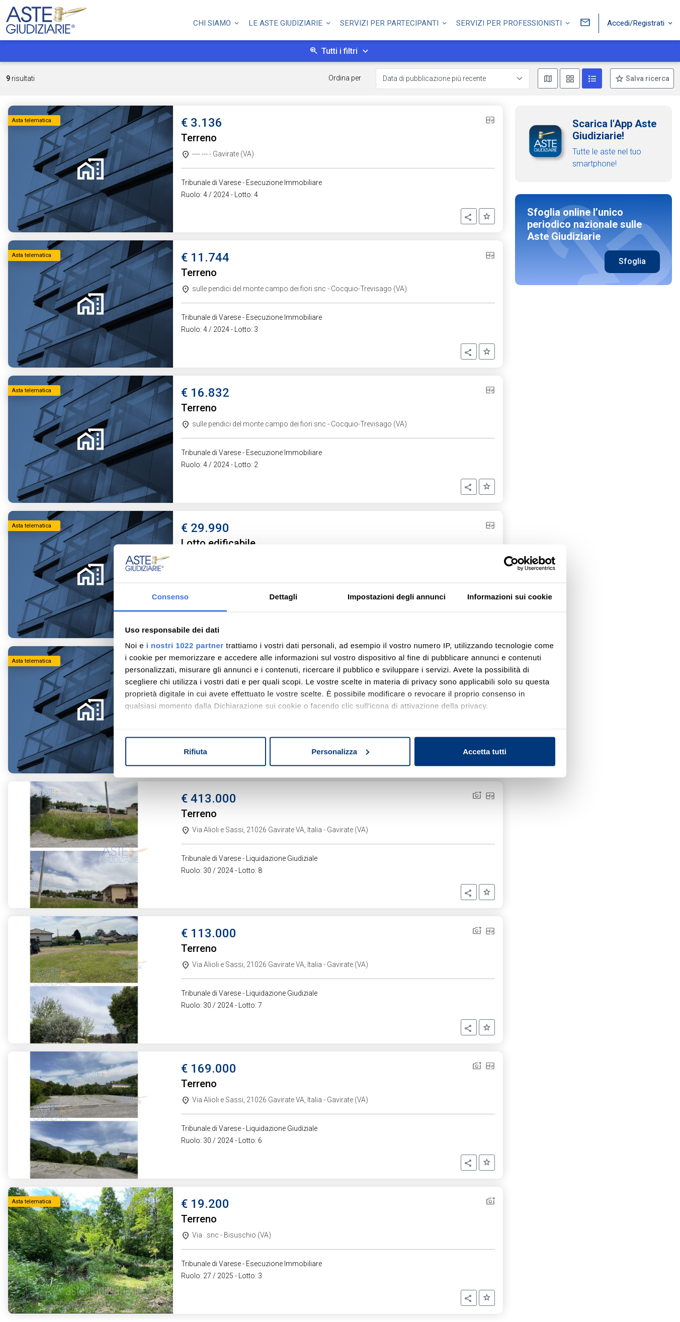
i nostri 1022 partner (185, 645)
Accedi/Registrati (636, 21)
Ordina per (344, 78)
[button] (469, 216)
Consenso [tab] (170, 596)
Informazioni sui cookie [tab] (509, 596)
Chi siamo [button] (213, 21)
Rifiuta (195, 751)
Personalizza (340, 751)
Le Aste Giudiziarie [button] (286, 21)
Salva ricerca (646, 78)
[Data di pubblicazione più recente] (453, 78)
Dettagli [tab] (284, 596)
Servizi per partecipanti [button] (390, 21)
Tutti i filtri (339, 51)
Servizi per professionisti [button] (510, 21)
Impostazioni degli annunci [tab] (397, 596)
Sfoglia (632, 261)
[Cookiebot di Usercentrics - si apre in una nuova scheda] (511, 563)
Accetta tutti (484, 751)
